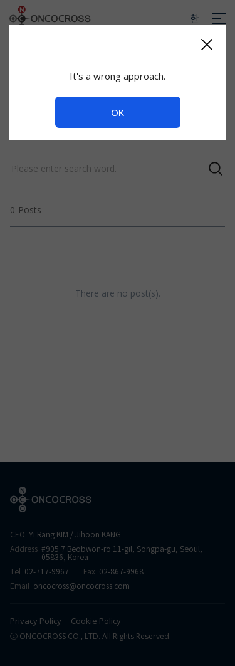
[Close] (206, 44)
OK (117, 112)
